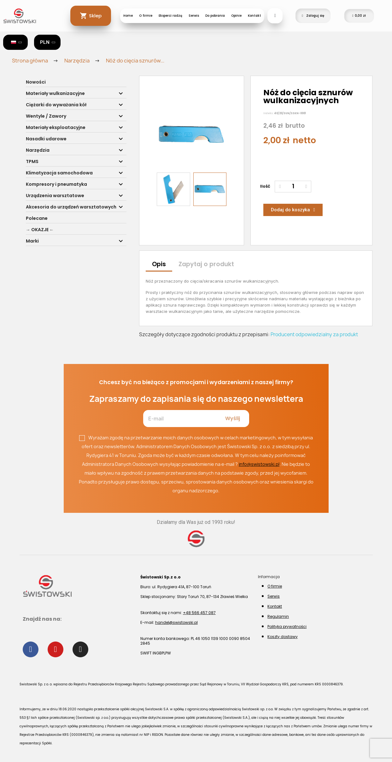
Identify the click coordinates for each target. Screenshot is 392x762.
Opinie (236, 16)
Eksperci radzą (170, 16)
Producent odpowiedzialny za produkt (314, 334)
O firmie (145, 16)
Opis (159, 264)
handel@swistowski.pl (176, 622)
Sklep (95, 15)
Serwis (194, 16)
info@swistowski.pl (259, 464)
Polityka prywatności (287, 626)
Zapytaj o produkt (206, 264)
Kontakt (254, 16)
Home (128, 16)
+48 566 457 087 (199, 612)
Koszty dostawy (282, 636)
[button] (161, 135)
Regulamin (278, 616)
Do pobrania (215, 16)
